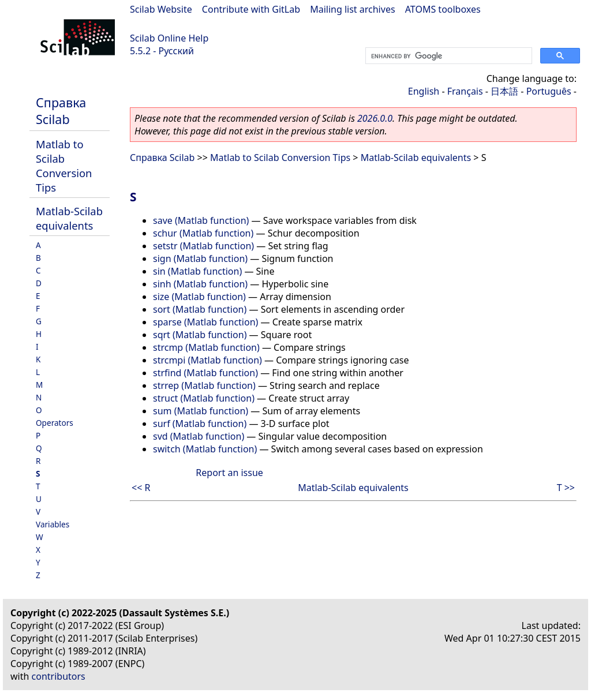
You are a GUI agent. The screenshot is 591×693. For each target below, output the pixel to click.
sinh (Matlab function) (200, 284)
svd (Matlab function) (198, 436)
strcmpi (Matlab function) (207, 360)
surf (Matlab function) (199, 423)
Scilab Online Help (169, 38)
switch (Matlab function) (205, 449)
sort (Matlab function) (199, 309)
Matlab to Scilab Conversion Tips (64, 165)
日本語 (504, 91)
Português (548, 91)
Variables (52, 524)
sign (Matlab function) (200, 258)
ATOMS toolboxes (443, 9)
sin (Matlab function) (197, 271)
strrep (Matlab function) (204, 385)
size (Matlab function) (199, 296)
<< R (141, 487)
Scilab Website (161, 9)
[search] (447, 56)
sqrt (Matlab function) (199, 334)
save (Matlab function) (201, 220)
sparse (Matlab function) (205, 322)
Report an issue (229, 472)
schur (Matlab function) (203, 233)
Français (465, 91)
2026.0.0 (374, 118)
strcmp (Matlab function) (206, 347)
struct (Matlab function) (204, 398)
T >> (566, 487)
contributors (58, 676)
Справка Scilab (61, 111)
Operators (54, 422)
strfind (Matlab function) (205, 372)
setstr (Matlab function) (203, 245)
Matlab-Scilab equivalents (69, 218)
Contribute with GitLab (251, 9)
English (423, 91)
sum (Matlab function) (200, 410)
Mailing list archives (352, 9)
